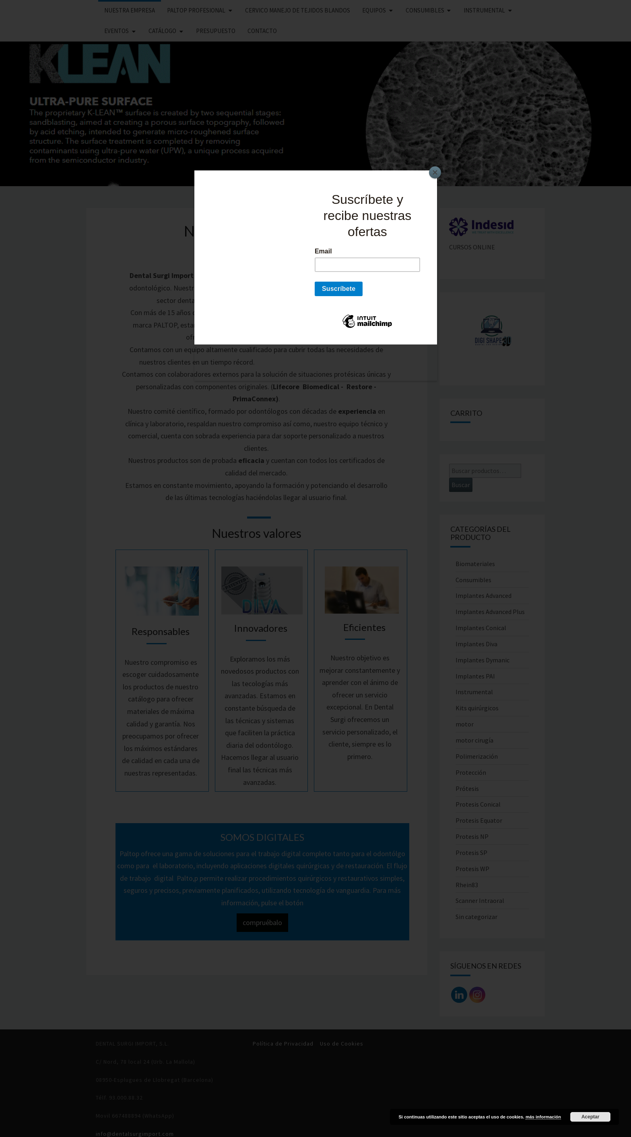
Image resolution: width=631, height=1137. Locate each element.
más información (543, 1116)
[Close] (435, 172)
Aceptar (591, 1117)
